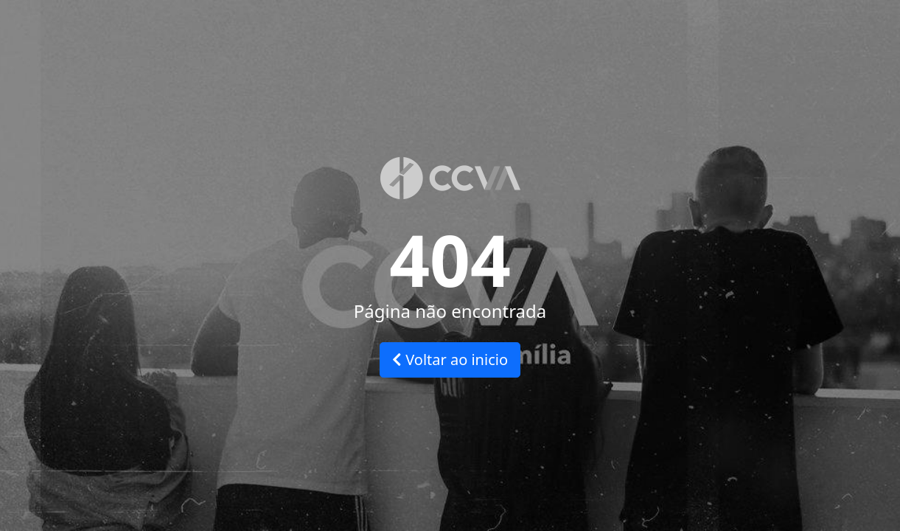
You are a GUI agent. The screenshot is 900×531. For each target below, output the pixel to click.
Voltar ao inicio (450, 359)
